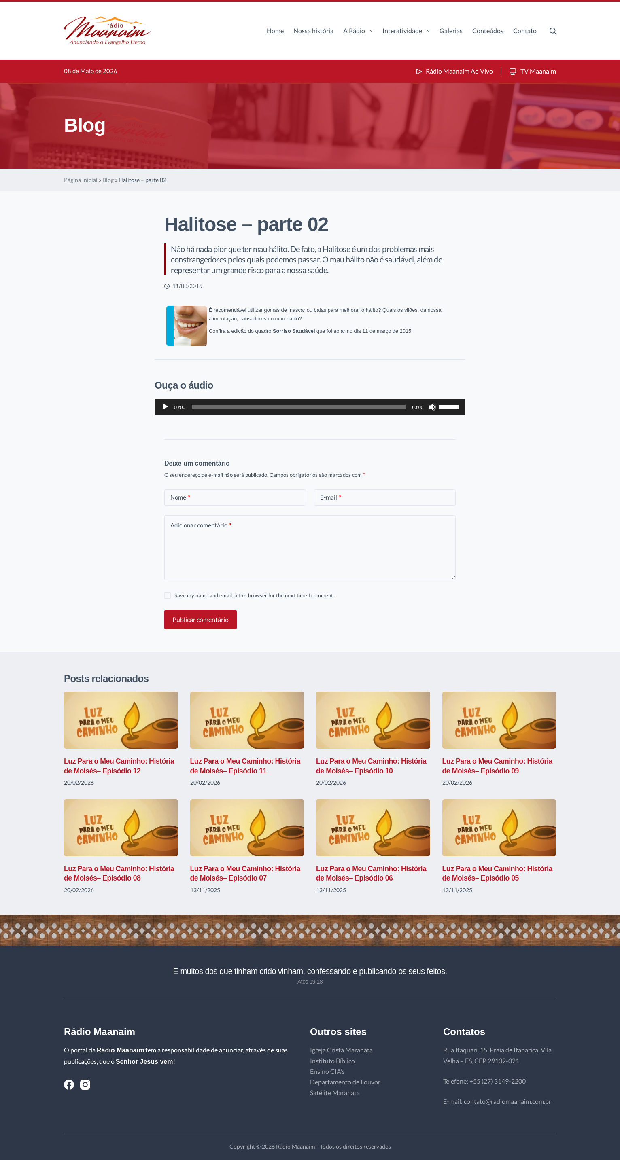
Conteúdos (487, 30)
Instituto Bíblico (332, 1061)
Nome (180, 497)
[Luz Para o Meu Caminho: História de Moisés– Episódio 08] (121, 827)
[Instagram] (85, 1085)
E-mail (330, 497)
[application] (310, 407)
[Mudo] (432, 407)
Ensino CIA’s (327, 1071)
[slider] (299, 407)
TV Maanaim (532, 71)
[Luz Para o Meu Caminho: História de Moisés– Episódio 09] (499, 720)
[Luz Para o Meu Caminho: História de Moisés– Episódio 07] (247, 827)
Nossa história (313, 30)
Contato (525, 30)
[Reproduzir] (165, 407)
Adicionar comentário (200, 525)
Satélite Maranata (335, 1092)
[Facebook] (69, 1085)
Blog (108, 179)
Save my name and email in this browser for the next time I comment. (254, 595)
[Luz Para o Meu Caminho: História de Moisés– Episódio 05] (499, 827)
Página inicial (81, 179)
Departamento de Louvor (345, 1082)
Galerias (451, 30)
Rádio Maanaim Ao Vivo (453, 71)
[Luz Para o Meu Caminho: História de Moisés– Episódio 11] (247, 720)
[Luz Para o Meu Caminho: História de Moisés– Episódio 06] (373, 827)
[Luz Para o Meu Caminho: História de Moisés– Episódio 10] (373, 720)
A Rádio (359, 31)
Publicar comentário (200, 619)
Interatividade (407, 31)
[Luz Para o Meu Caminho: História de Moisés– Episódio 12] (121, 720)
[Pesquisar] (553, 31)
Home (275, 30)
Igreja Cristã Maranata (341, 1050)
